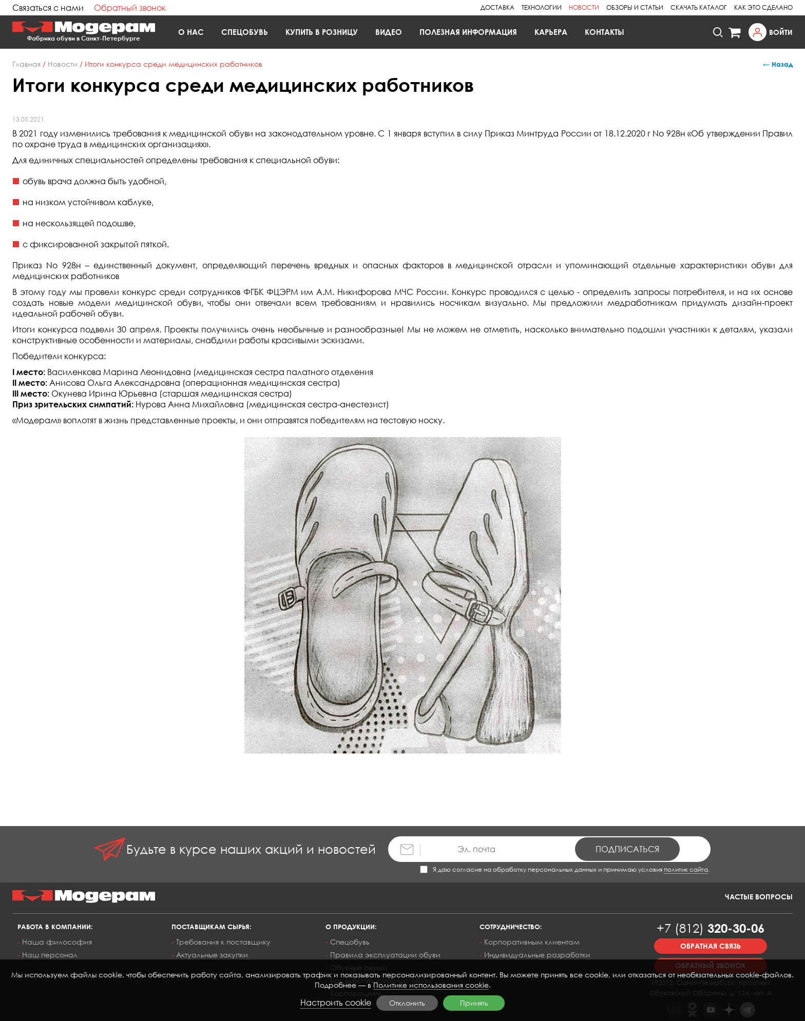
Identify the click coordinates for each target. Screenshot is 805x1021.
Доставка (497, 7)
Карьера (550, 31)
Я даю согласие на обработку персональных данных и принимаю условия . (565, 869)
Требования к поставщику (223, 941)
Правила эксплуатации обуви (385, 954)
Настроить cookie (335, 1002)
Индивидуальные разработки (537, 954)
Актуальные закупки (212, 954)
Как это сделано (763, 7)
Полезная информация (468, 31)
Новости (584, 7)
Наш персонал (50, 954)
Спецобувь (244, 31)
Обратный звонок (130, 8)
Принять (474, 1002)
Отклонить (407, 1002)
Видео (388, 31)
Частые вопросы (759, 896)
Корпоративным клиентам (532, 941)
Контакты (604, 31)
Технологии (542, 7)
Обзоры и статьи (634, 7)
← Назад (778, 64)
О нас (191, 31)
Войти (781, 32)
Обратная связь (710, 945)
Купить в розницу (321, 31)
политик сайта (686, 869)
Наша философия (57, 941)
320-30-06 (710, 927)
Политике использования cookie (431, 984)
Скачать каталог (698, 7)
